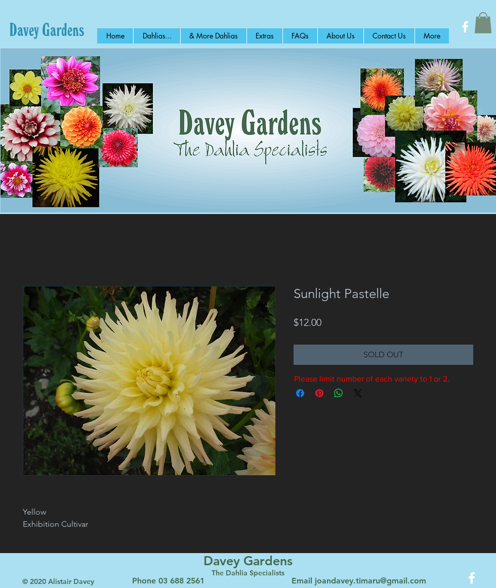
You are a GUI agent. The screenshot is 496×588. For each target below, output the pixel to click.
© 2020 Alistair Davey (58, 581)
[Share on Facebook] (300, 393)
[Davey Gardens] (47, 29)
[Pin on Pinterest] (319, 393)
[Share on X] (358, 393)
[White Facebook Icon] (465, 26)
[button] (483, 22)
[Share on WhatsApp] (339, 393)
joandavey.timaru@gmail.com (370, 580)
